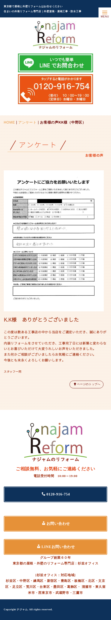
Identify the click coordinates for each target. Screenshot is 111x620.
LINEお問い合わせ (56, 547)
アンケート (27, 122)
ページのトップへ (87, 384)
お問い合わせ (56, 523)
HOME (9, 122)
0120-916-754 (56, 494)
